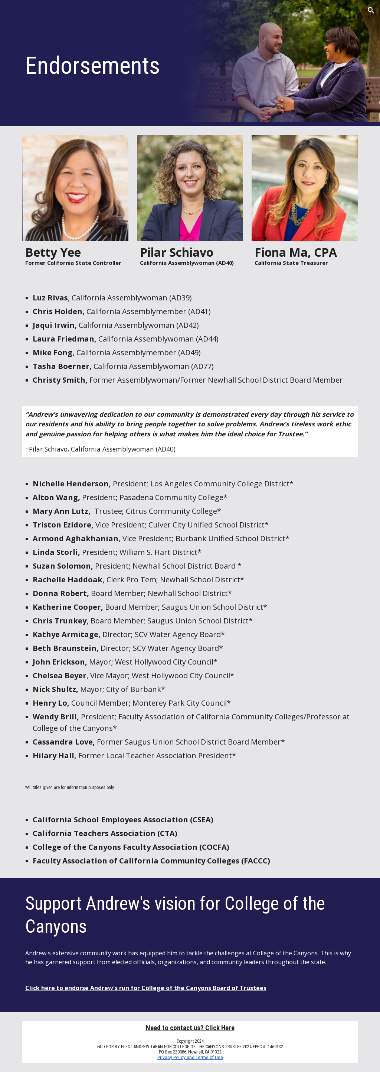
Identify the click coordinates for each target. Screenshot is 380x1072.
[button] (371, 10)
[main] (161, 63)
